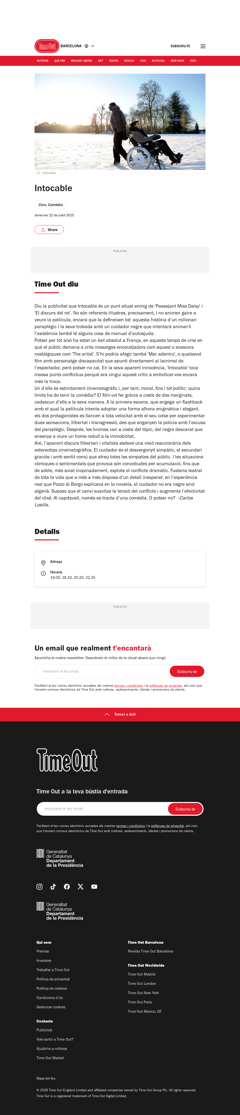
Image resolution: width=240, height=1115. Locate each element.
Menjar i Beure (81, 61)
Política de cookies (51, 989)
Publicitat (44, 1031)
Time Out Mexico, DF (145, 1012)
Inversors (43, 961)
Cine (143, 61)
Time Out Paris (140, 1003)
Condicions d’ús (49, 998)
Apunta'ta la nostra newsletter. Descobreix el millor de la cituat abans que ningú (100, 658)
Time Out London (142, 984)
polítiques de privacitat (165, 686)
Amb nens (177, 61)
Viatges (195, 61)
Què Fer (59, 61)
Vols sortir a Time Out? (54, 1040)
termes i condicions (128, 686)
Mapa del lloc (46, 1079)
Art (100, 61)
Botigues (158, 61)
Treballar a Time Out (53, 970)
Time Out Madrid (142, 975)
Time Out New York (143, 993)
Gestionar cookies (50, 1008)
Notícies (42, 61)
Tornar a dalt (120, 714)
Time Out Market (50, 1058)
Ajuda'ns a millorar (51, 1049)
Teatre (113, 61)
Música (129, 61)
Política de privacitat (53, 980)
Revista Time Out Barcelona (150, 952)
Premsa (42, 952)
